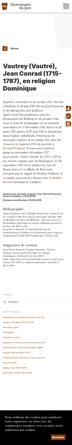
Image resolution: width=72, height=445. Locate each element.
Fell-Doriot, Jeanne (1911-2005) (17, 373)
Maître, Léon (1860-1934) (15, 368)
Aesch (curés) (9, 363)
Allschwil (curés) (11, 327)
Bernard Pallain (13, 148)
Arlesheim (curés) (11, 337)
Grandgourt (8, 332)
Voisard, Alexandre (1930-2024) (18, 322)
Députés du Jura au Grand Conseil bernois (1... (25, 342)
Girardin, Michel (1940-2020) (16, 352)
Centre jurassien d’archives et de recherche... (24, 358)
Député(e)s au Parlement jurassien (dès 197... (24, 317)
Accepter (58, 437)
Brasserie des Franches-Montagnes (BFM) (23, 347)
